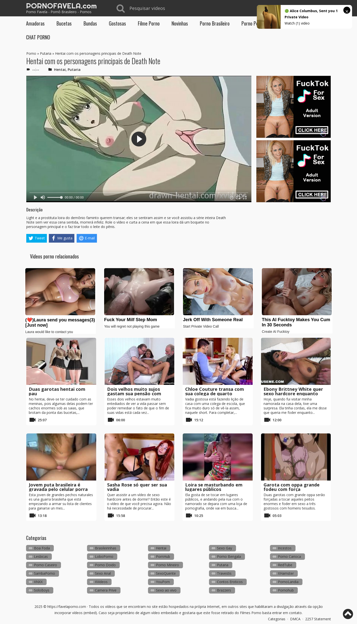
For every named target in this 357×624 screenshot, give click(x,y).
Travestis (224, 573)
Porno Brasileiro (215, 23)
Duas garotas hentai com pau (57, 391)
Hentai (60, 69)
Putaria (45, 53)
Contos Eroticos (230, 581)
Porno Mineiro (167, 565)
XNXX (38, 581)
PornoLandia (288, 581)
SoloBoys (41, 590)
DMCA (295, 619)
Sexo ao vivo (166, 590)
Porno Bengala (229, 556)
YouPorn (163, 581)
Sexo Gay (224, 548)
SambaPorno (44, 573)
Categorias (276, 619)
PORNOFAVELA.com (61, 5)
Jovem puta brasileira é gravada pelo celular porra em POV (58, 489)
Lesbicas (41, 556)
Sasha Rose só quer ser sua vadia (137, 487)
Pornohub (286, 590)
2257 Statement (318, 619)
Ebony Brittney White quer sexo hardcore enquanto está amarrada (293, 393)
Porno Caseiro (45, 565)
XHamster (286, 573)
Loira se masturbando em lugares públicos (213, 487)
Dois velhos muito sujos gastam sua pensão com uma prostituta (134, 393)
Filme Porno (149, 23)
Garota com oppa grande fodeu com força (292, 487)
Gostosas (117, 23)
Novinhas (180, 23)
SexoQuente (166, 573)
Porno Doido (105, 565)
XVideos (101, 581)
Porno (31, 53)
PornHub (163, 556)
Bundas (90, 23)
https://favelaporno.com (66, 606)
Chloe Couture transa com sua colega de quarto (214, 391)
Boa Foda (42, 548)
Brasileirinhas (105, 548)
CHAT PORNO (38, 37)
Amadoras (35, 23)
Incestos (285, 548)
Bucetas (64, 23)
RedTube (285, 565)
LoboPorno (104, 556)
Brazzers (224, 590)
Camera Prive (106, 590)
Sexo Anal (103, 573)
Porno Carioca (289, 556)
